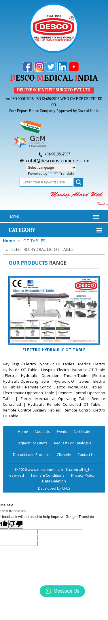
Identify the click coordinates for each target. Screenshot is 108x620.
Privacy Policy (83, 475)
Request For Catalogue (72, 443)
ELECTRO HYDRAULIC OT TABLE (54, 349)
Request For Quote (32, 443)
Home (9, 240)
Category (22, 230)
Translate (61, 173)
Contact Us (86, 454)
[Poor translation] (15, 524)
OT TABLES (34, 240)
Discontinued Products (31, 454)
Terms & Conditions (48, 475)
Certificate (81, 431)
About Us (42, 431)
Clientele (64, 454)
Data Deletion (54, 481)
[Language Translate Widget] (51, 167)
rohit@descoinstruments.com (57, 160)
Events (61, 431)
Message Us (62, 591)
